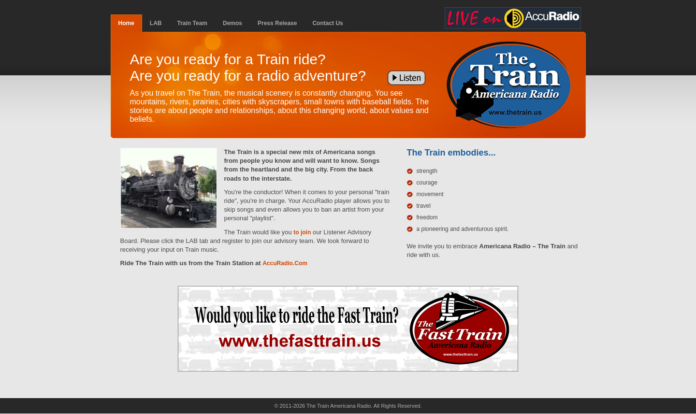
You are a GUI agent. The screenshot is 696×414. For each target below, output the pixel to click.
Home (126, 23)
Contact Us (327, 23)
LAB (156, 23)
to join (302, 232)
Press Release (277, 23)
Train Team (192, 23)
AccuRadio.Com (284, 263)
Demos (232, 23)
